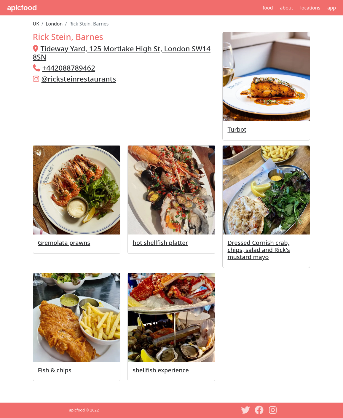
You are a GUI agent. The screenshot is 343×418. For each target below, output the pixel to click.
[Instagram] (272, 410)
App (331, 7)
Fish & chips (54, 370)
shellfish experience (161, 370)
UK (36, 23)
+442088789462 (68, 68)
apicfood (22, 8)
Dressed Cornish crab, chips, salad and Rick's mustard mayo (258, 250)
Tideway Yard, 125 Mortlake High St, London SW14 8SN (122, 53)
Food (268, 7)
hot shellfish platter (160, 243)
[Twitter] (245, 410)
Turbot (236, 129)
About (286, 7)
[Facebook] (259, 410)
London (54, 23)
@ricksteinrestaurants (79, 79)
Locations (310, 7)
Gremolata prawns (64, 243)
